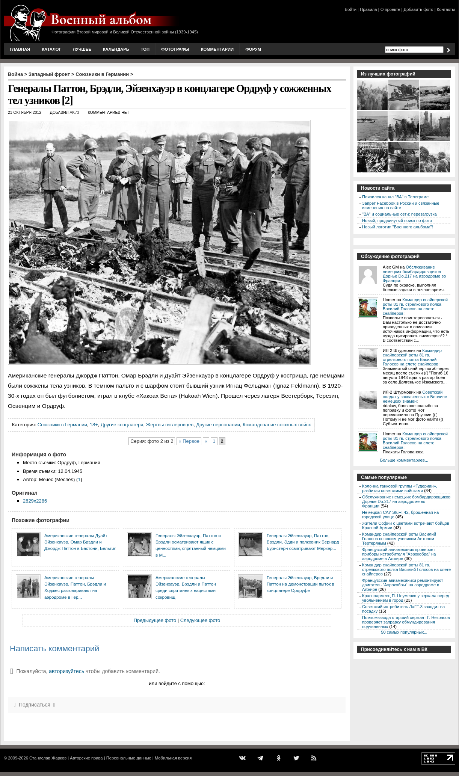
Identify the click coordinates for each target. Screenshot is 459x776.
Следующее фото (200, 620)
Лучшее (82, 49)
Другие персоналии (218, 424)
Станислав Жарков (47, 758)
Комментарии (217, 49)
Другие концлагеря (122, 424)
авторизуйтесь (66, 671)
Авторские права (86, 758)
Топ (145, 49)
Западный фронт (49, 74)
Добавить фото (418, 9)
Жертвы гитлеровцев (169, 424)
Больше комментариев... (404, 460)
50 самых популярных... (404, 632)
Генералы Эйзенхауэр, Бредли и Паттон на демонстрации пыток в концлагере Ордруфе (300, 584)
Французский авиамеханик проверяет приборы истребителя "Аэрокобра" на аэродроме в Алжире (399, 554)
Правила (368, 9)
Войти (350, 9)
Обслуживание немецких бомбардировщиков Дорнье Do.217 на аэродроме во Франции (414, 274)
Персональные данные (128, 758)
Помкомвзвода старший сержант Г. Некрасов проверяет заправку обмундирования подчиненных (406, 622)
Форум (253, 49)
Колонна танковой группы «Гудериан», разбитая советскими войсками (399, 488)
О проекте (390, 9)
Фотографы (175, 49)
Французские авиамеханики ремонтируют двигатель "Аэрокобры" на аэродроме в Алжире (402, 585)
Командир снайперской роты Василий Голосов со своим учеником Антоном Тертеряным (399, 538)
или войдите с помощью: (177, 683)
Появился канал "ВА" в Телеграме (395, 197)
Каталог (51, 49)
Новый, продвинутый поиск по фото (397, 220)
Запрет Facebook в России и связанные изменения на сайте (400, 205)
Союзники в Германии (102, 74)
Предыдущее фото (155, 620)
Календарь (116, 49)
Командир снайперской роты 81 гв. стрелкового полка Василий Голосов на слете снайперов (415, 306)
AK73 (74, 112)
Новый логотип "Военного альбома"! (397, 227)
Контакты (446, 9)
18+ (94, 424)
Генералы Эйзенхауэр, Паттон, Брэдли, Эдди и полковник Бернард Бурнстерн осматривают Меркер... (303, 542)
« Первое (188, 441)
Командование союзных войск (277, 424)
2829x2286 (35, 501)
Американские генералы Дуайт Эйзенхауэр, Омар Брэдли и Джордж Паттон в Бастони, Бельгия (80, 542)
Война (15, 74)
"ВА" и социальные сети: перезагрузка (399, 214)
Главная (20, 49)
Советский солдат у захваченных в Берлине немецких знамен (415, 396)
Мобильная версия (173, 758)
